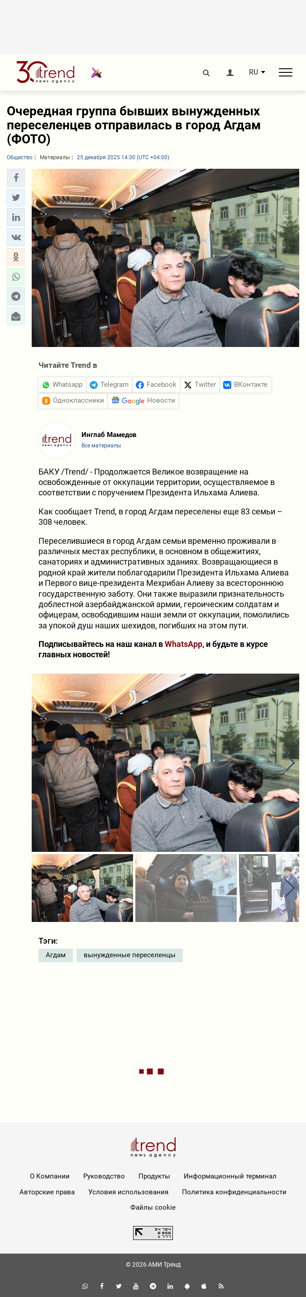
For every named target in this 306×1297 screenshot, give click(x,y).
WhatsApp (183, 644)
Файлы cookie (153, 1207)
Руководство (104, 1176)
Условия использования (128, 1192)
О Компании (50, 1176)
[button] (16, 178)
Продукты (154, 1176)
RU (253, 72)
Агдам (56, 955)
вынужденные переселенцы (130, 955)
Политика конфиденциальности (234, 1192)
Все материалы (101, 445)
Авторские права (47, 1192)
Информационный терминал (230, 1176)
